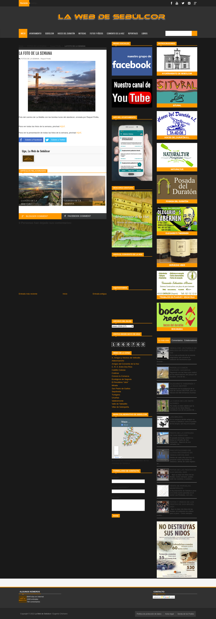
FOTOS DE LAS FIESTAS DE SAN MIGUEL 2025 (183, 471)
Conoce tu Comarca (120, 376)
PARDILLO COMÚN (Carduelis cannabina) (180, 369)
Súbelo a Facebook (30, 139)
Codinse (115, 373)
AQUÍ (62, 126)
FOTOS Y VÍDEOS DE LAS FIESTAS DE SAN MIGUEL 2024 (182, 504)
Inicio (23, 33)
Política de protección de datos (149, 614)
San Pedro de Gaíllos (121, 388)
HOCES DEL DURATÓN (66, 33)
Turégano (116, 395)
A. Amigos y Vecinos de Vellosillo (126, 358)
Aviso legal (169, 614)
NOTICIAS (82, 33)
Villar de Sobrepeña (120, 407)
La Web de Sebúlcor (43, 614)
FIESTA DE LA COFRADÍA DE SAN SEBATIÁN (182, 434)
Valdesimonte (117, 401)
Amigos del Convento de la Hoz (125, 364)
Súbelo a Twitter (55, 139)
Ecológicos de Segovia (122, 379)
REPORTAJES (133, 33)
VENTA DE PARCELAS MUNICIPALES (180, 487)
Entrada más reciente (28, 294)
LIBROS (144, 33)
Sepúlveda (116, 391)
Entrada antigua (99, 294)
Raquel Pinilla (46, 59)
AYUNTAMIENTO (35, 33)
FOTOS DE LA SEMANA (30, 59)
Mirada (115, 385)
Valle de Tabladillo (119, 404)
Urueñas (115, 398)
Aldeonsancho (118, 361)
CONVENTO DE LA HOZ (115, 33)
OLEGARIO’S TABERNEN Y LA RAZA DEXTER (182, 385)
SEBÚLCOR (49, 33)
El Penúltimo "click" (120, 382)
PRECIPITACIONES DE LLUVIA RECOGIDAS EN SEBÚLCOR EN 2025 (181, 452)
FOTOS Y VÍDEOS (96, 33)
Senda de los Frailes (186, 614)
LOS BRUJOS (176, 417)
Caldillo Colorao (119, 370)
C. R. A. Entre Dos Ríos (122, 367)
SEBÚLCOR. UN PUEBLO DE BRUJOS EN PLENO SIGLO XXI (183, 350)
